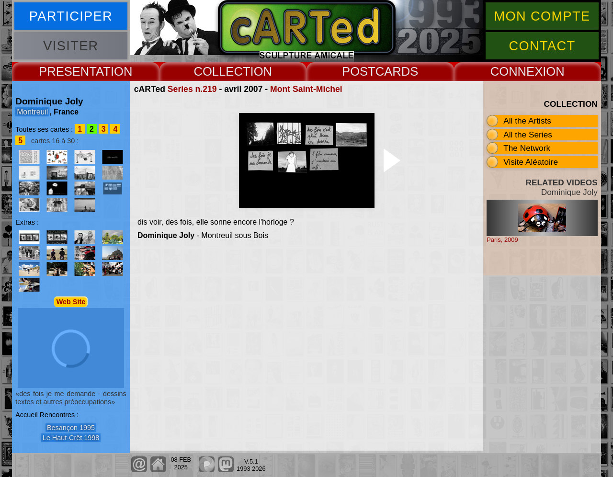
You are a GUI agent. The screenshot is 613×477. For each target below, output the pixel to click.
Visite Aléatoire (530, 162)
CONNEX (516, 71)
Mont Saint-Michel (306, 89)
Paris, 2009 (502, 239)
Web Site (71, 302)
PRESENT (67, 71)
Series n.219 (192, 89)
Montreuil (32, 112)
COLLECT (221, 71)
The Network (526, 148)
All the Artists (527, 120)
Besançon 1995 (71, 428)
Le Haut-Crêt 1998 (71, 438)
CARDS (397, 71)
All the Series (527, 134)
